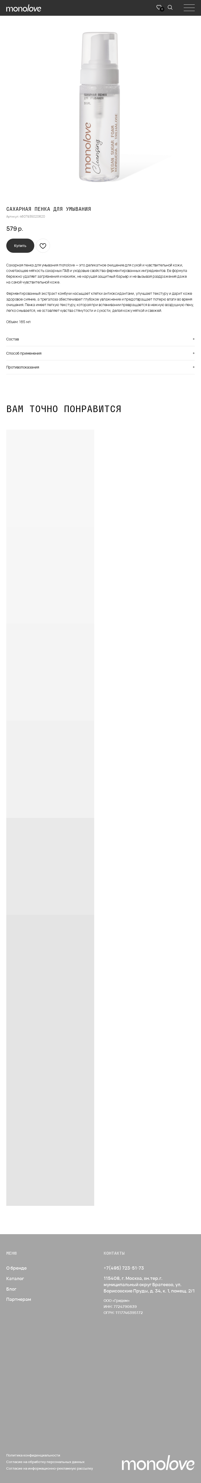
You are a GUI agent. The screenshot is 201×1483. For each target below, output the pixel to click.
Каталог (15, 1278)
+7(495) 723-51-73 (124, 1268)
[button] (20, 246)
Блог (11, 1289)
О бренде (16, 1268)
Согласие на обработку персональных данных (45, 1461)
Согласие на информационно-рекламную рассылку (49, 1468)
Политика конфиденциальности (33, 1455)
